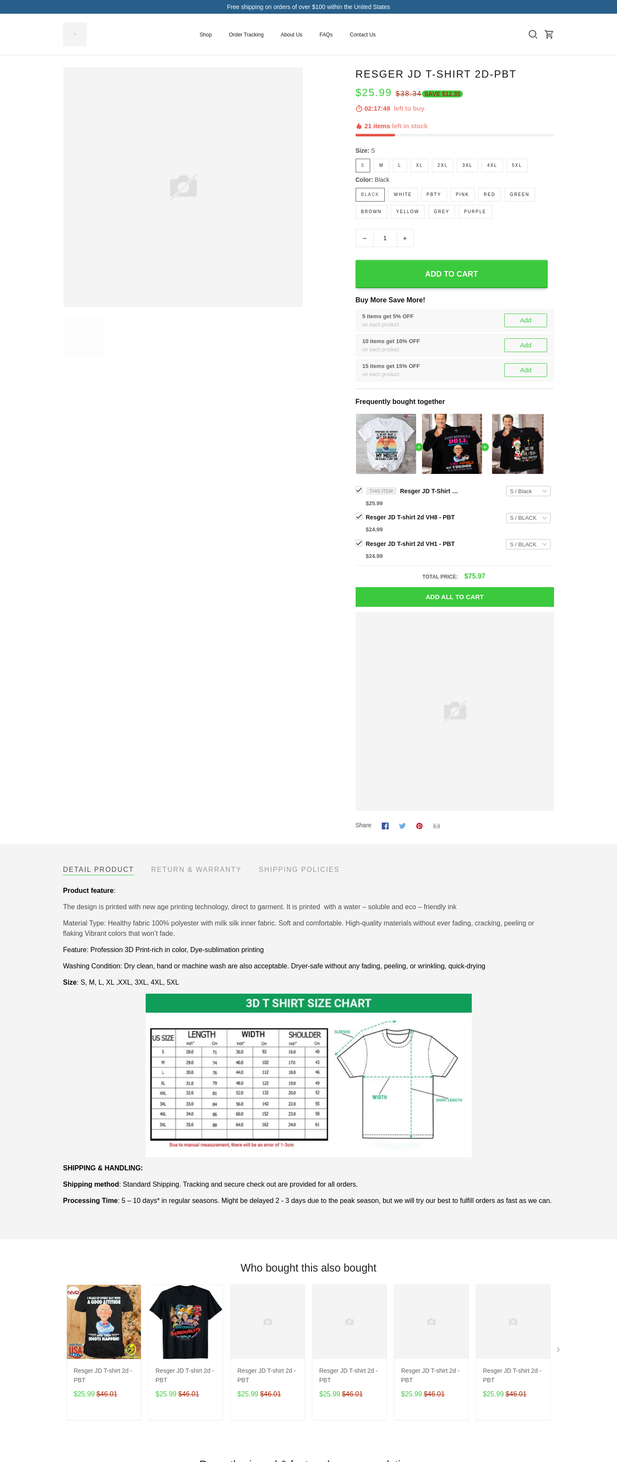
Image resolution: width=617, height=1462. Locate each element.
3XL (467, 165)
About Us (291, 35)
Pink (462, 194)
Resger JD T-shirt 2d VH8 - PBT (410, 517)
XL (419, 165)
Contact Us (363, 35)
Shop (206, 35)
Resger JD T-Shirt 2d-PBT (430, 491)
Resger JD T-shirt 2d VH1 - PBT (410, 543)
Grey (441, 211)
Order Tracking (246, 35)
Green (520, 194)
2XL (442, 165)
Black (382, 179)
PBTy (434, 194)
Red (489, 194)
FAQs (326, 35)
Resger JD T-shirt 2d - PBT (103, 1375)
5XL (517, 165)
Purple (475, 211)
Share (363, 825)
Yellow (407, 211)
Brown (371, 211)
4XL (492, 165)
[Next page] (559, 1351)
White (403, 194)
